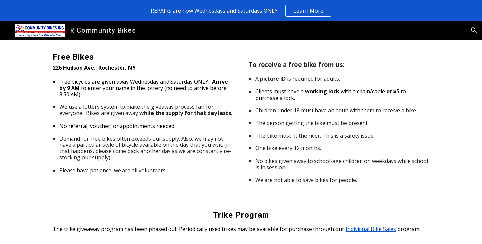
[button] (474, 30)
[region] (241, 10)
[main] (143, 112)
